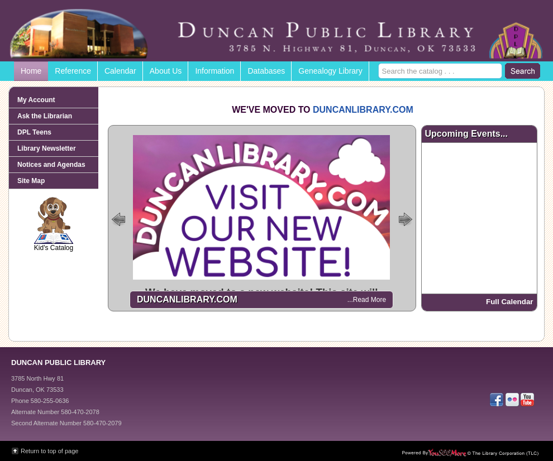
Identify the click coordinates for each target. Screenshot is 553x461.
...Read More (366, 300)
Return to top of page (49, 451)
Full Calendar (509, 301)
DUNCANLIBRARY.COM (363, 109)
